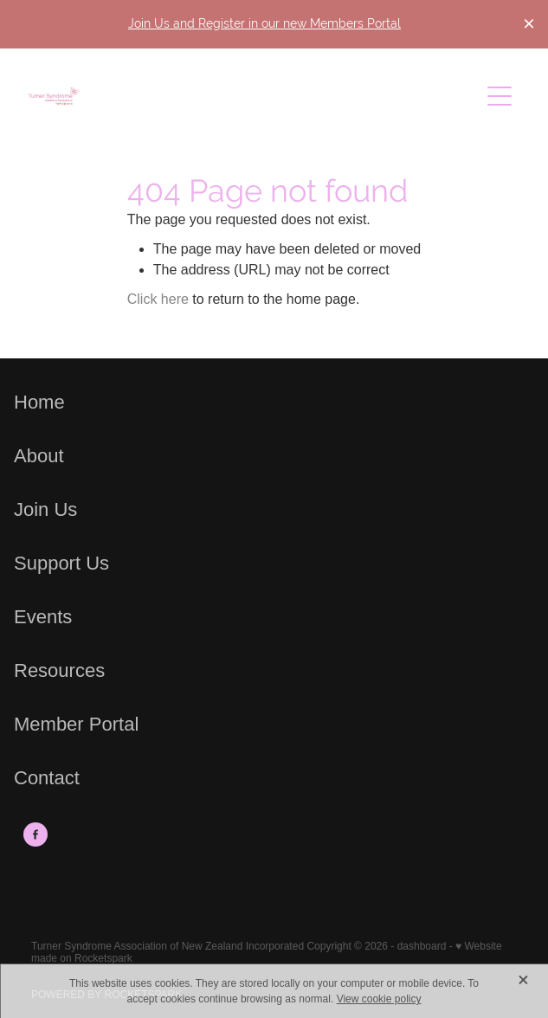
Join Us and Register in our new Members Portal (264, 23)
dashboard (422, 946)
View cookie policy (379, 999)
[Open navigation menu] (499, 96)
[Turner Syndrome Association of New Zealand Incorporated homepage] (254, 96)
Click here (158, 299)
